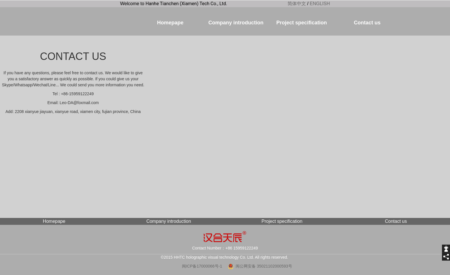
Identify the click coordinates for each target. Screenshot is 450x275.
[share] (446, 257)
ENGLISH (320, 3)
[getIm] (446, 249)
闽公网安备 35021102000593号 (264, 266)
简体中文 (297, 3)
